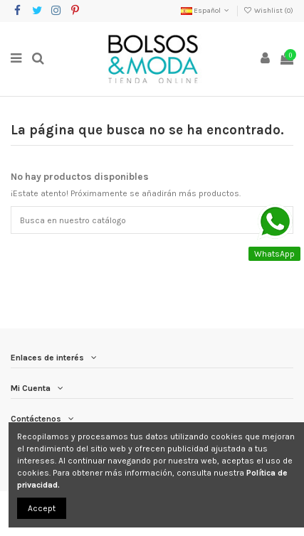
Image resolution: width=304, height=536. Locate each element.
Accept (42, 508)
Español (206, 10)
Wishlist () (268, 10)
